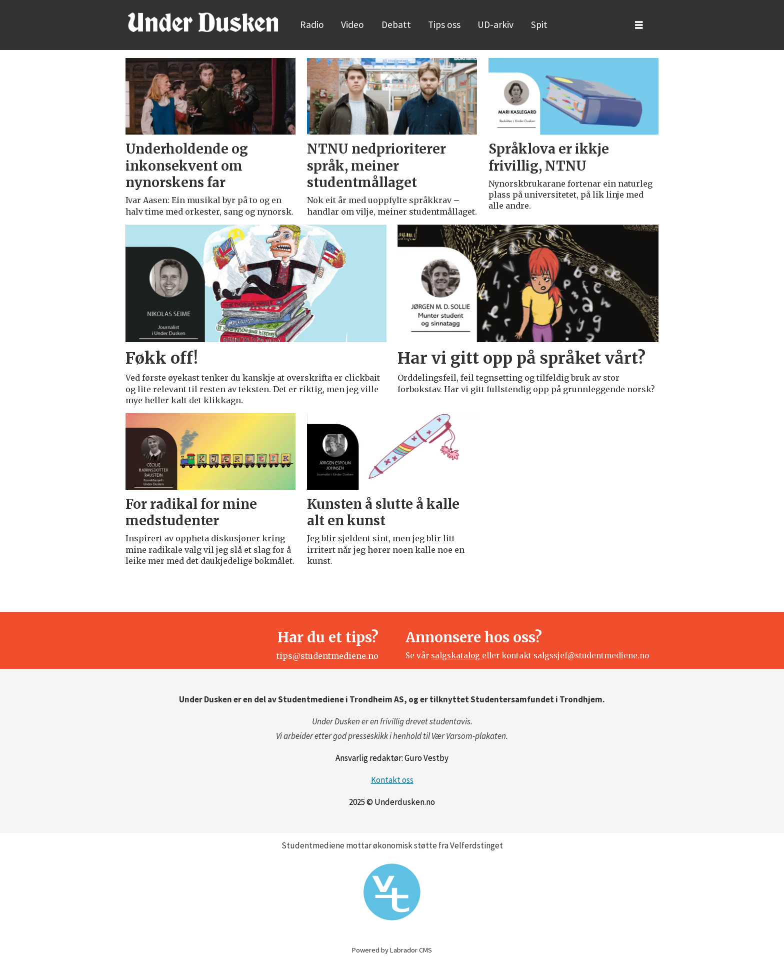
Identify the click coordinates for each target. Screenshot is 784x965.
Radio (312, 25)
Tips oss (444, 25)
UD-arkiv (496, 25)
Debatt (396, 25)
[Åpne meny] (639, 25)
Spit (539, 25)
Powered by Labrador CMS (392, 949)
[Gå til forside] (203, 22)
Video (352, 25)
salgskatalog (456, 655)
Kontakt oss (392, 779)
